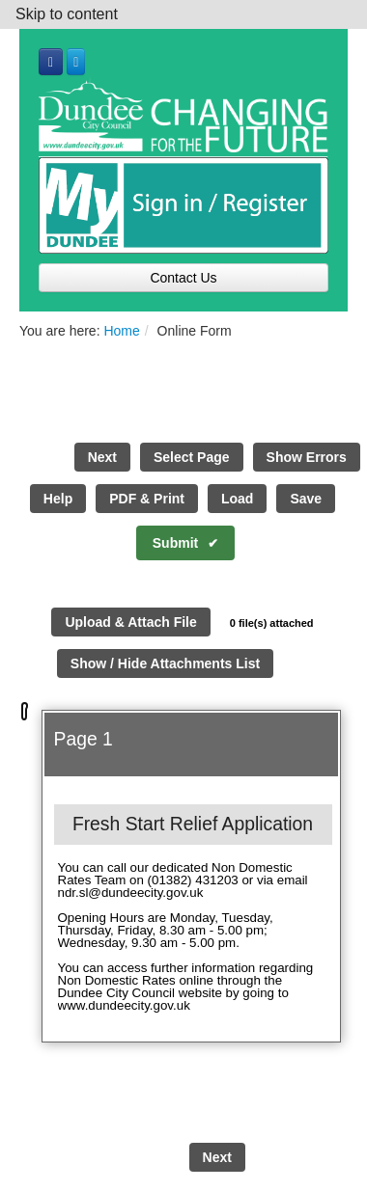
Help (57, 498)
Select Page (192, 457)
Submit (175, 543)
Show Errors (307, 457)
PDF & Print (146, 498)
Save (306, 498)
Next (102, 457)
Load (237, 498)
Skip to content (66, 14)
